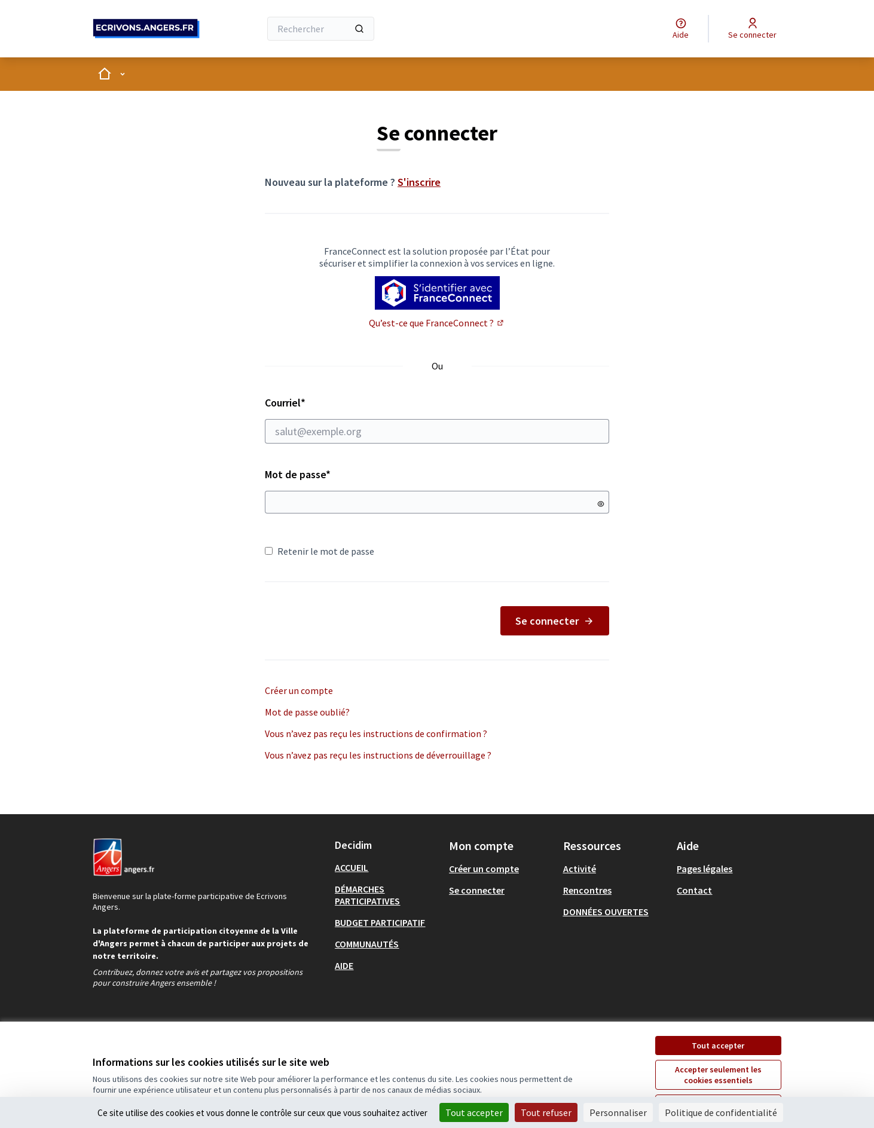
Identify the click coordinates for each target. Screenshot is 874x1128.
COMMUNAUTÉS (367, 944)
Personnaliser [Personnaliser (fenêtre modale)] (618, 1112)
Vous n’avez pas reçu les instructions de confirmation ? (376, 733)
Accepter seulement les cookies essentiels (718, 1075)
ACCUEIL (351, 867)
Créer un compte (299, 690)
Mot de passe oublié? (307, 712)
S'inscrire (419, 182)
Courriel (437, 420)
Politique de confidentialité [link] (721, 1112)
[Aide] (680, 28)
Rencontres (587, 890)
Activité (579, 869)
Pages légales (704, 869)
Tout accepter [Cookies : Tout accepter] (474, 1112)
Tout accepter (718, 1045)
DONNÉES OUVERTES (606, 912)
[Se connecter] (752, 28)
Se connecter (554, 621)
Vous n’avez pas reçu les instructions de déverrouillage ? (378, 755)
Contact (694, 890)
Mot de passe (298, 474)
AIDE (344, 965)
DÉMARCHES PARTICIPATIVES (367, 895)
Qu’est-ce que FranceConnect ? (437, 323)
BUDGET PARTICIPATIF (380, 922)
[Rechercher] (321, 28)
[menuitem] (387, 867)
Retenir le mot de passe (319, 551)
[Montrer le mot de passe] (600, 504)
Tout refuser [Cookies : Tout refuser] (546, 1112)
